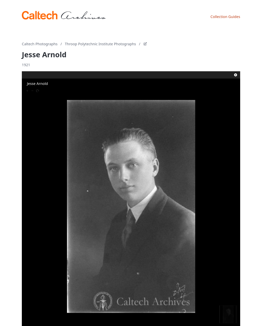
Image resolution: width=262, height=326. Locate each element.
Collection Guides (225, 16)
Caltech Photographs (39, 43)
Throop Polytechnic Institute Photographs (100, 43)
